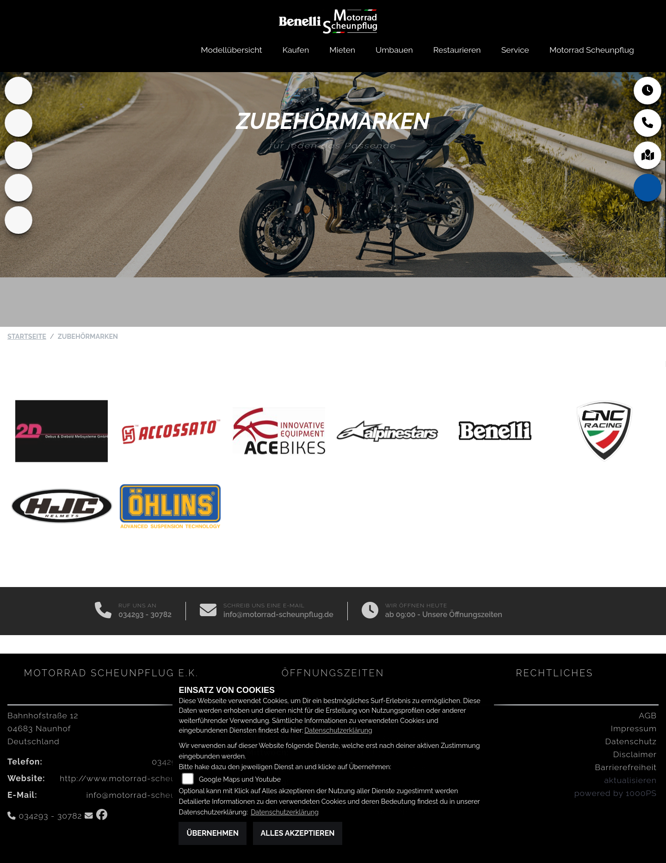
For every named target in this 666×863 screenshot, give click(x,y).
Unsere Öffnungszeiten (462, 614)
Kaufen (296, 50)
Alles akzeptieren (298, 833)
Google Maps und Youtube (240, 779)
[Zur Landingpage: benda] (18, 155)
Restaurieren (457, 50)
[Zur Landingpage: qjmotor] (18, 188)
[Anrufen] (103, 611)
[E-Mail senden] (208, 611)
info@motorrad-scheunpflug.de (278, 614)
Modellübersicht (231, 50)
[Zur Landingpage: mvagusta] (18, 123)
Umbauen (394, 50)
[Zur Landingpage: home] (18, 90)
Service (515, 50)
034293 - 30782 (145, 614)
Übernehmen (212, 833)
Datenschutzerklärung (338, 730)
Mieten (342, 50)
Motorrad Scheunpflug (591, 50)
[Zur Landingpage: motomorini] (18, 220)
